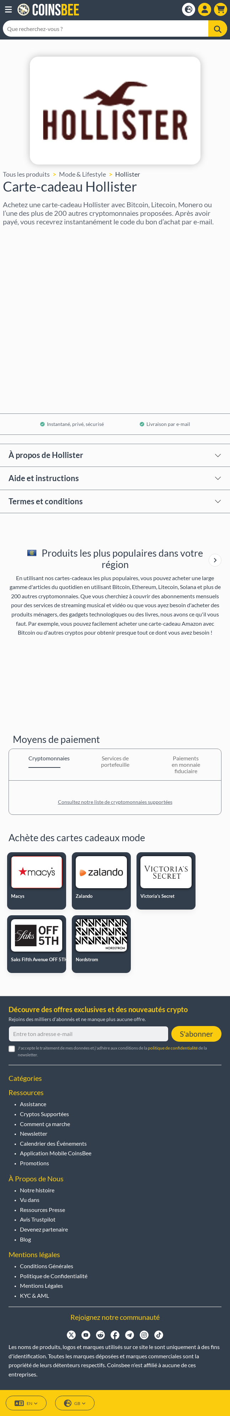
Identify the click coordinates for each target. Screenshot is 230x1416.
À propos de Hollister (46, 455)
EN (26, 1403)
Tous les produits (26, 174)
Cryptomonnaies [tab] (44, 758)
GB (75, 1403)
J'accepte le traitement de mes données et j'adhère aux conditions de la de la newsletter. (112, 1051)
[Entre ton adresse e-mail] (89, 1034)
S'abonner (196, 1033)
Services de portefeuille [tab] (115, 761)
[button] (8, 10)
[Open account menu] (204, 9)
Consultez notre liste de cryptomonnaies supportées (115, 802)
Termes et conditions (46, 501)
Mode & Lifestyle (82, 174)
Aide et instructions (44, 478)
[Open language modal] (188, 9)
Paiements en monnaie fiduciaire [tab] (186, 764)
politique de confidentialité (173, 1048)
